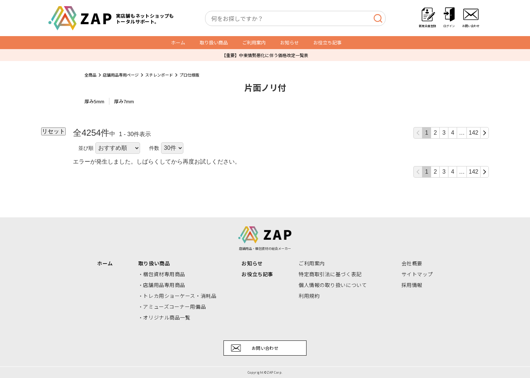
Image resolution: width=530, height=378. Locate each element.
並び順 (86, 148)
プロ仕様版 (189, 75)
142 (473, 133)
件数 (154, 148)
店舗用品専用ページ (121, 75)
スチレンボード (159, 75)
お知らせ (289, 42)
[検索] (378, 18)
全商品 (90, 75)
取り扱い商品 (214, 42)
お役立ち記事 (327, 42)
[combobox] (295, 18)
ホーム (178, 42)
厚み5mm (94, 101)
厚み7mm (124, 101)
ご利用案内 (254, 42)
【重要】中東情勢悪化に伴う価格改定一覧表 (265, 55)
